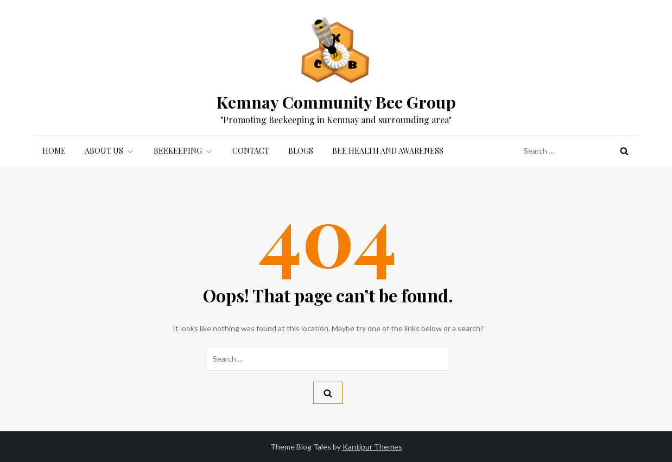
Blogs (300, 150)
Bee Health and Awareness (387, 150)
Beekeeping (183, 150)
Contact (250, 150)
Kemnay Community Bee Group (336, 102)
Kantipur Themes (372, 446)
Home (54, 150)
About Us (110, 150)
